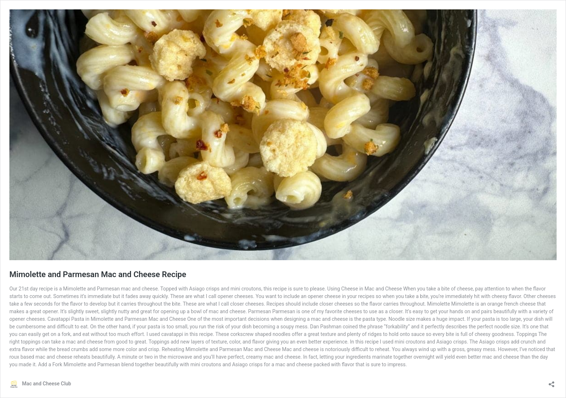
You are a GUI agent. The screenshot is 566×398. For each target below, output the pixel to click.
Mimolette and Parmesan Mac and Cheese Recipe (97, 274)
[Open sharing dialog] (552, 382)
